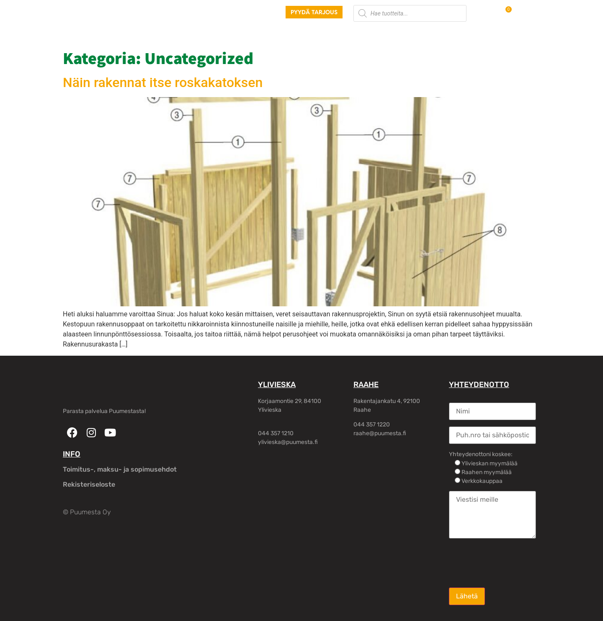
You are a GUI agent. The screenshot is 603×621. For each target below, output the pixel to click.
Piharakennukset (270, 33)
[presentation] (512, 562)
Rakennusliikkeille (339, 33)
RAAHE (366, 384)
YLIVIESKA (277, 384)
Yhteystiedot (402, 33)
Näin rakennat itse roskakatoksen (163, 82)
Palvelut (218, 33)
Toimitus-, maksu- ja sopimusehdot (120, 469)
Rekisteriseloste (89, 484)
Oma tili (448, 33)
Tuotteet (179, 33)
